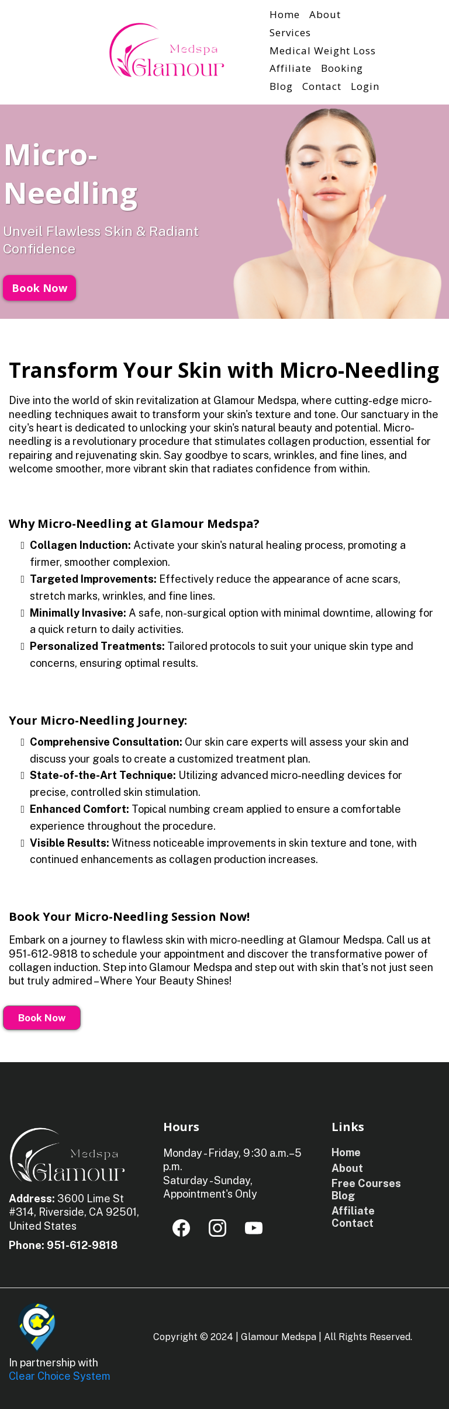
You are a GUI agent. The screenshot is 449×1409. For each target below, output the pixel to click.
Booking (342, 68)
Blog (281, 86)
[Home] (345, 1152)
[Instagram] (217, 1228)
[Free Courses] (365, 1183)
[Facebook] (181, 1228)
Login (365, 86)
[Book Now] (39, 288)
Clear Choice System (59, 1376)
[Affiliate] (352, 1211)
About (325, 14)
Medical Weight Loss (323, 50)
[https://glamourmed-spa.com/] (166, 49)
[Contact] (351, 1223)
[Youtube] (254, 1228)
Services (290, 32)
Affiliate (291, 68)
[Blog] (342, 1195)
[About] (346, 1168)
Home (285, 14)
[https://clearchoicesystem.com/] (38, 1325)
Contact (321, 86)
